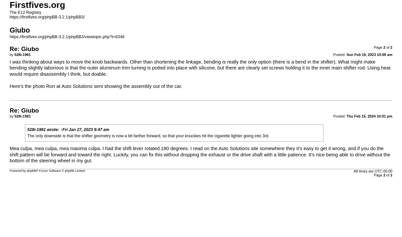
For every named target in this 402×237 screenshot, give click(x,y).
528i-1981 (36, 129)
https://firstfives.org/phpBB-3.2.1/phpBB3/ (47, 17)
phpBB (31, 170)
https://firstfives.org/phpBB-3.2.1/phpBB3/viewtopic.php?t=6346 (67, 37)
